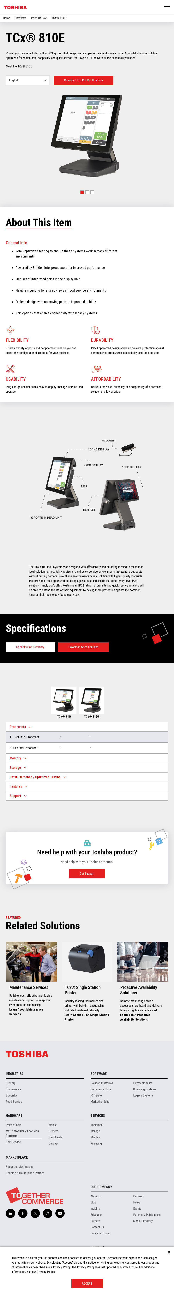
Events (137, 1208)
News (136, 1202)
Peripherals (55, 1137)
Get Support (87, 873)
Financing (96, 1143)
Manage (95, 1131)
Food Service (14, 1101)
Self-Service (13, 1142)
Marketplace (17, 1157)
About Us (96, 1196)
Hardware (21, 18)
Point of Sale (13, 1125)
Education (96, 1215)
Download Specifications (83, 647)
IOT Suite (96, 1095)
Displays (54, 1143)
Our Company (101, 1187)
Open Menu (167, 7)
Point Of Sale (39, 18)
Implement (97, 1125)
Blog (93, 1202)
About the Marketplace (19, 1167)
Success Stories (101, 1233)
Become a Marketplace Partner (25, 1173)
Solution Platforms (102, 1083)
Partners (138, 1196)
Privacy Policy (46, 1272)
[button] (82, 192)
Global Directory (143, 1221)
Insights (95, 1208)
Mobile (53, 1125)
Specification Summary (30, 647)
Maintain (95, 1137)
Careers (95, 1221)
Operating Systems (144, 1089)
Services (98, 1115)
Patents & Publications (147, 1215)
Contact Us (97, 1227)
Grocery (10, 1083)
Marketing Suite (100, 1101)
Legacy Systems (143, 1095)
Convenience (13, 1089)
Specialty (11, 1095)
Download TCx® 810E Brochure (83, 80)
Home (6, 18)
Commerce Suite (101, 1089)
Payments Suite (142, 1083)
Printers (53, 1131)
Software (99, 1074)
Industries (14, 1074)
